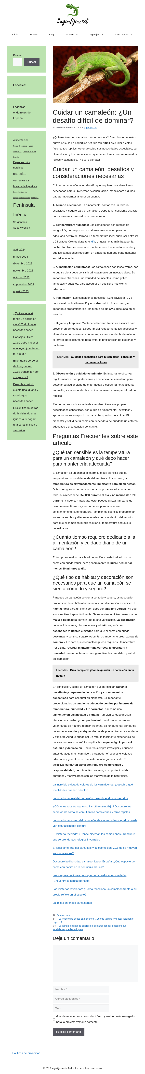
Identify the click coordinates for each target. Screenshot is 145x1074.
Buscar (17, 55)
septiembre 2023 (23, 284)
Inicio (15, 34)
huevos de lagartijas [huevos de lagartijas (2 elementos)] (25, 186)
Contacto (33, 34)
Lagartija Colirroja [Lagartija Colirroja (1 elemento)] (20, 192)
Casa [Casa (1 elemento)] (31, 146)
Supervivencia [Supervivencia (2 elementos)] (21, 227)
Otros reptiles (126, 34)
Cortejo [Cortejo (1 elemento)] (16, 157)
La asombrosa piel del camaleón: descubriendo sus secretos (90, 798)
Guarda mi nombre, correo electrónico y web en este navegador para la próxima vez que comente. (95, 1019)
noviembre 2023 (23, 270)
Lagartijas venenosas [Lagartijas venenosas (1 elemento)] (21, 198)
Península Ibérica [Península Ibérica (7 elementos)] (24, 209)
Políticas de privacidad (26, 1053)
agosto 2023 (21, 291)
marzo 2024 (20, 256)
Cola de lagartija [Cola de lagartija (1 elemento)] (29, 151)
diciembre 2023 (22, 263)
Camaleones (63, 915)
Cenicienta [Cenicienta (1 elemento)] (17, 151)
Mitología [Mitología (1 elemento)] (34, 198)
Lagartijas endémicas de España (22, 112)
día (93, 241)
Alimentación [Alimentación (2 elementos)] (20, 140)
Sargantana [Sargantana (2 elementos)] (20, 222)
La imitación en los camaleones (72, 902)
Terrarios (73, 34)
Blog (51, 34)
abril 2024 (19, 249)
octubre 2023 (21, 277)
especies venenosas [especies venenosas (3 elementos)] (21, 177)
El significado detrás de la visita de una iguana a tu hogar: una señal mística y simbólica (25, 419)
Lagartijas (99, 34)
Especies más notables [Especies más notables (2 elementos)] (21, 165)
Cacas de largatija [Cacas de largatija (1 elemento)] (20, 146)
